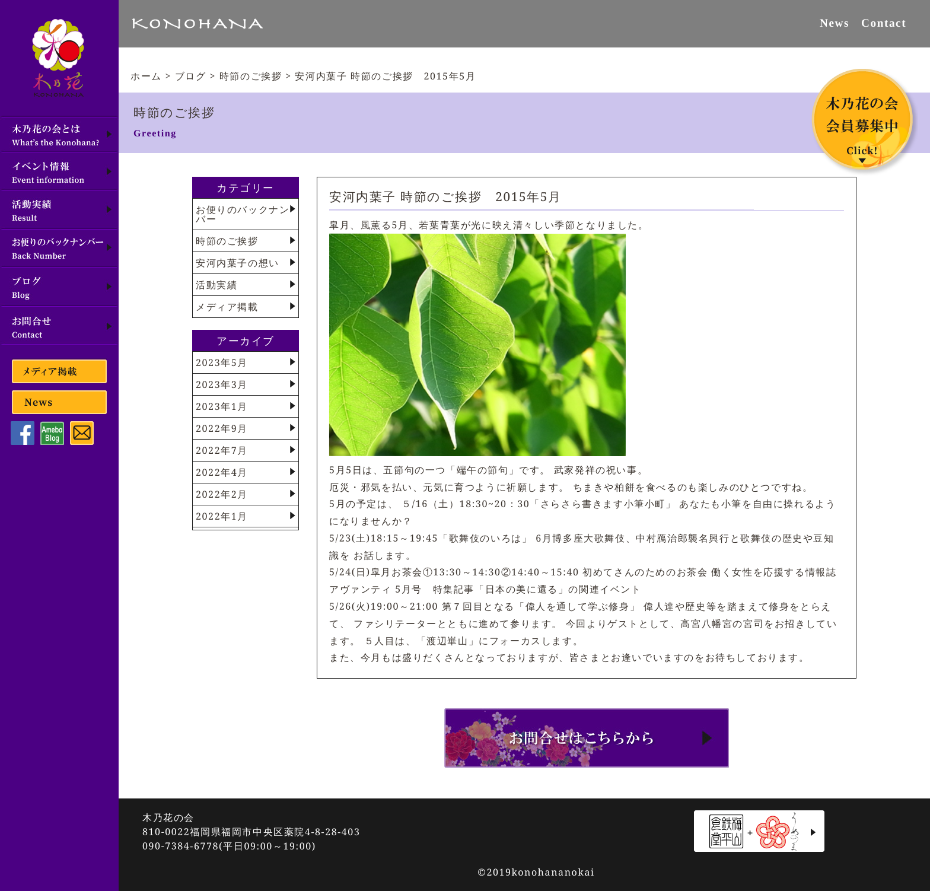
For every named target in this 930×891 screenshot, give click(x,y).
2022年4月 (222, 472)
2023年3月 (222, 384)
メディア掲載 (227, 306)
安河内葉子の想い (237, 262)
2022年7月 (222, 450)
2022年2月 (222, 494)
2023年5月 (222, 362)
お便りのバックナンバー (242, 214)
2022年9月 (222, 428)
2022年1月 (222, 516)
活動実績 (216, 284)
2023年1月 (222, 406)
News (834, 23)
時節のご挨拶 (227, 240)
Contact (883, 23)
